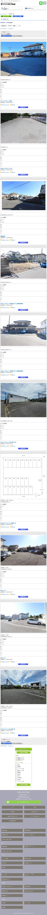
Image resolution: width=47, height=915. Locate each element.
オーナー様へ (4, 874)
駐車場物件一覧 (5, 834)
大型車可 (20, 777)
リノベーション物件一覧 (29, 834)
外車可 (19, 779)
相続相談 (12, 811)
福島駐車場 (3, 236)
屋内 (19, 765)
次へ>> (11, 28)
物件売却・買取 (28, 858)
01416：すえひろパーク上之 (6, 168)
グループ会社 (27, 902)
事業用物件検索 (28, 830)
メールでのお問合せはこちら (23, 802)
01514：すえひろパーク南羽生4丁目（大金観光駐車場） (12, 371)
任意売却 (3, 867)
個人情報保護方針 (12, 820)
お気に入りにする (5, 104)
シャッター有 (21, 768)
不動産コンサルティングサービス (29, 846)
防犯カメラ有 (21, 770)
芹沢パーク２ (3, 590)
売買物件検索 (4, 846)
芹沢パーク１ (3, 657)
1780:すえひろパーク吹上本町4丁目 (8, 729)
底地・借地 (4, 862)
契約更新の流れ (28, 886)
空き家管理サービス (35, 811)
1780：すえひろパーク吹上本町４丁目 (8, 442)
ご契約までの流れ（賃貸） (7, 839)
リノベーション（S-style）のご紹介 (29, 874)
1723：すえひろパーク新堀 (6, 100)
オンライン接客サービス (35, 816)
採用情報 (3, 907)
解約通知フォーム (5, 895)
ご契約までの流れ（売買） (7, 851)
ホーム (12, 807)
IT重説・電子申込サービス (13, 816)
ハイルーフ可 (21, 781)
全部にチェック (6, 32)
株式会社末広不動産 (8, 4)
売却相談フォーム (28, 862)
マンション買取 (5, 858)
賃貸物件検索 (4, 830)
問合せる (13, 104)
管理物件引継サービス (6, 879)
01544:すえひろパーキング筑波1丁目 (8, 523)
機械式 (19, 772)
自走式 (19, 774)
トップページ (3, 14)
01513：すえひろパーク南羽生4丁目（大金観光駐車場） (12, 303)
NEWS (35, 807)
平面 (19, 776)
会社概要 (3, 902)
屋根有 (19, 766)
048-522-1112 (24, 797)
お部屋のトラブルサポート (7, 886)
